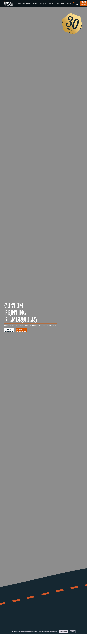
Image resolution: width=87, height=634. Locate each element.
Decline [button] (72, 631)
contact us (9, 330)
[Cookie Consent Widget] (43, 631)
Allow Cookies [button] (63, 631)
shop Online (21, 330)
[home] (8, 3)
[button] (35, 4)
